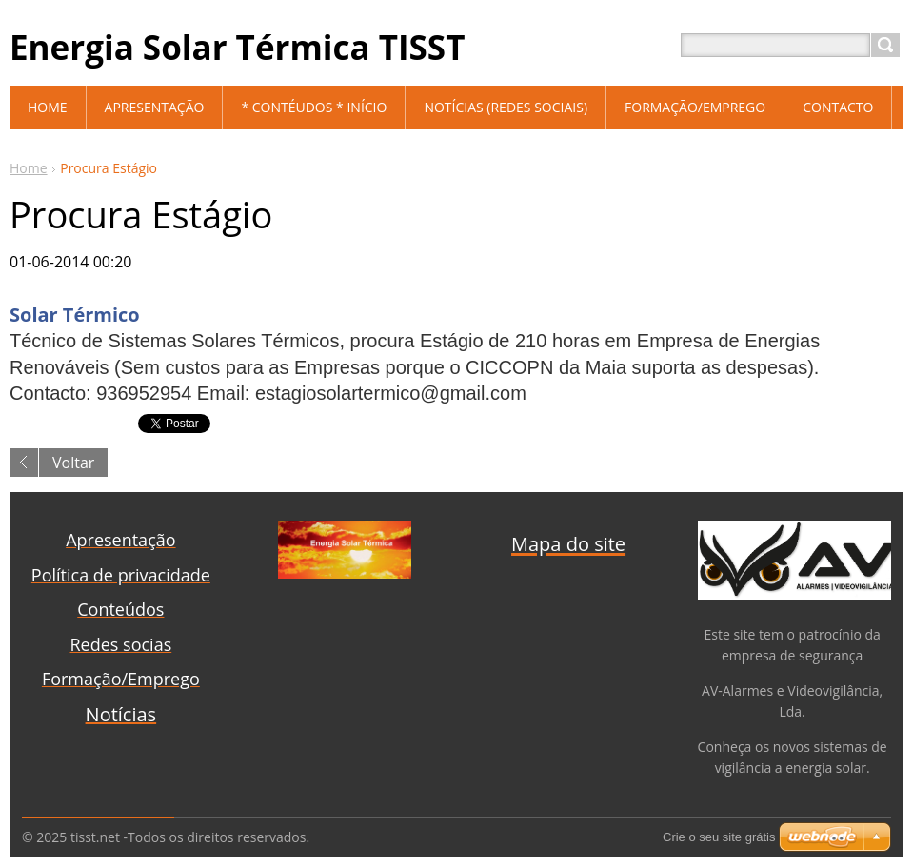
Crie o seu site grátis (719, 837)
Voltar (73, 462)
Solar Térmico (75, 314)
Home (29, 168)
